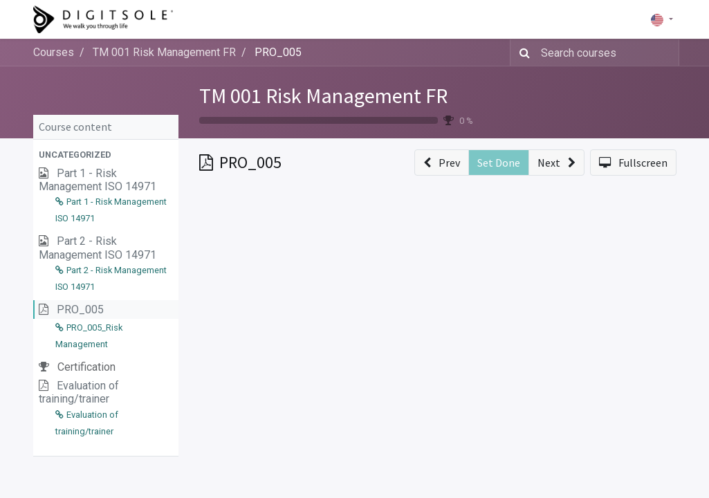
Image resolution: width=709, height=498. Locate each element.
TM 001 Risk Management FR (323, 95)
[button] (105, 154)
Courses (53, 52)
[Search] (521, 52)
